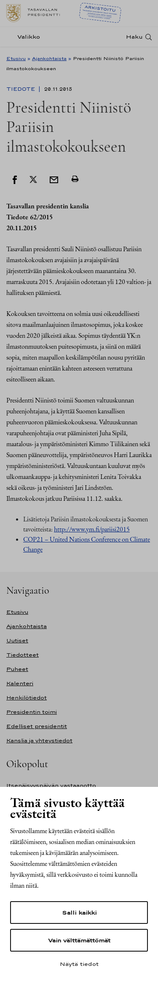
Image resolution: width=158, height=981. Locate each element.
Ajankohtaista (49, 58)
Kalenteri (19, 683)
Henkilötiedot (26, 697)
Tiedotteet (22, 654)
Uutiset (17, 640)
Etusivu (16, 58)
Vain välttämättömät (79, 940)
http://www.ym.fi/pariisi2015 (92, 529)
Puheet (17, 669)
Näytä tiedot (79, 964)
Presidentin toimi (31, 711)
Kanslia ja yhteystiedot (39, 740)
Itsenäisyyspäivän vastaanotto (51, 785)
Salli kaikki (79, 912)
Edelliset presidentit (36, 726)
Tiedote (21, 89)
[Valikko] (25, 37)
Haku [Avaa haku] (134, 37)
